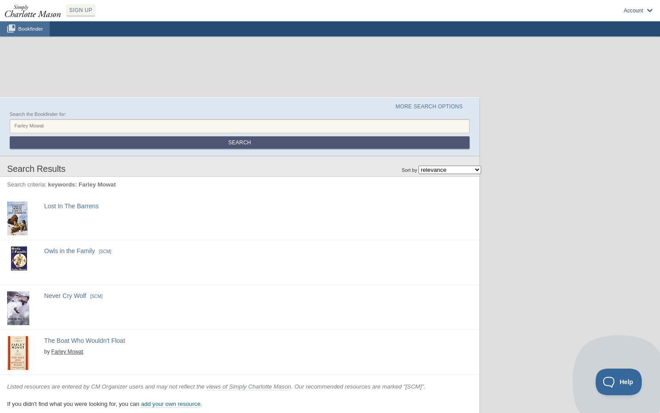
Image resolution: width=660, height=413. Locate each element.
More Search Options (428, 106)
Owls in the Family (69, 250)
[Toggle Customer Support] (619, 382)
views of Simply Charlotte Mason (248, 386)
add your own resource (171, 404)
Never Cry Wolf (65, 295)
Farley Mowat (67, 352)
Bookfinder (30, 29)
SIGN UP (80, 10)
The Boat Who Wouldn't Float (84, 340)
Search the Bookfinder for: (38, 114)
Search (239, 142)
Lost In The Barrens (71, 206)
